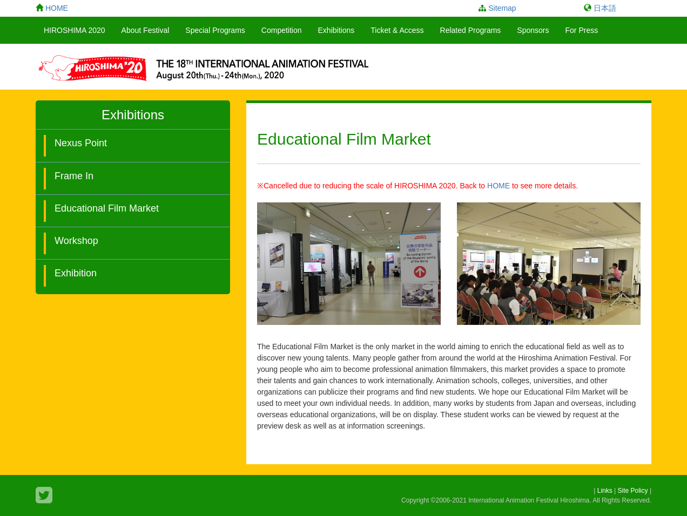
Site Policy (633, 490)
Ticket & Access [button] (397, 30)
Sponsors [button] (533, 30)
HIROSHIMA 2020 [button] (74, 30)
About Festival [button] (146, 30)
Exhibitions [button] (336, 30)
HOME (498, 185)
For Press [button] (581, 30)
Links (604, 490)
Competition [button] (281, 30)
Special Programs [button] (215, 30)
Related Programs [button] (470, 30)
